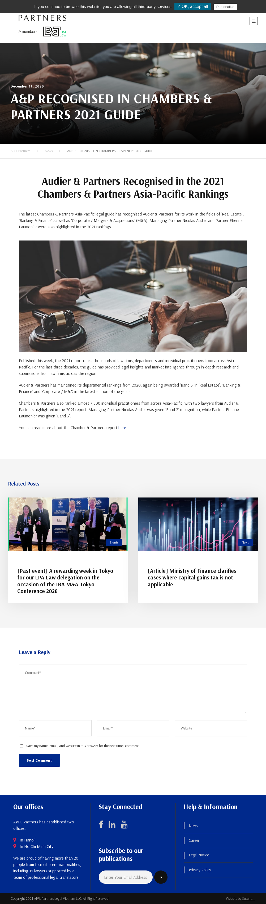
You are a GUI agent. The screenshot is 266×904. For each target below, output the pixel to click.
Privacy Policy (200, 869)
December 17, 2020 (27, 86)
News (245, 542)
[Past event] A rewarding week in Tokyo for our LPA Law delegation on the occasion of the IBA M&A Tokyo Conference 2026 (65, 580)
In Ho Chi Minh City (36, 846)
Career (194, 840)
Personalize (225, 7)
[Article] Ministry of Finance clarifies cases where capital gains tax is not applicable (192, 577)
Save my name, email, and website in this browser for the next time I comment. (83, 745)
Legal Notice (199, 854)
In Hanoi (27, 840)
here (122, 427)
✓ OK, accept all (192, 6)
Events (114, 542)
